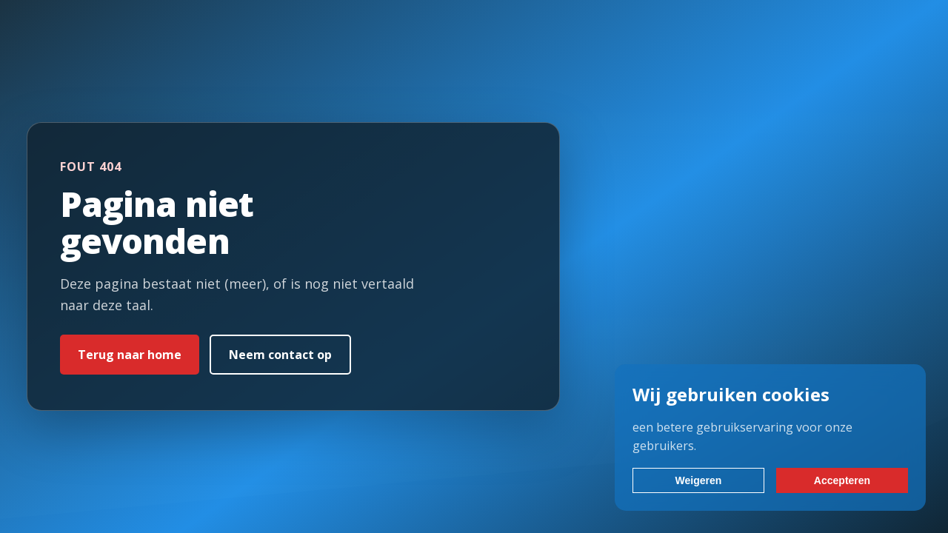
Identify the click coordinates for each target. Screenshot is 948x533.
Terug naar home (129, 354)
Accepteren (842, 480)
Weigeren (698, 480)
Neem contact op (280, 354)
